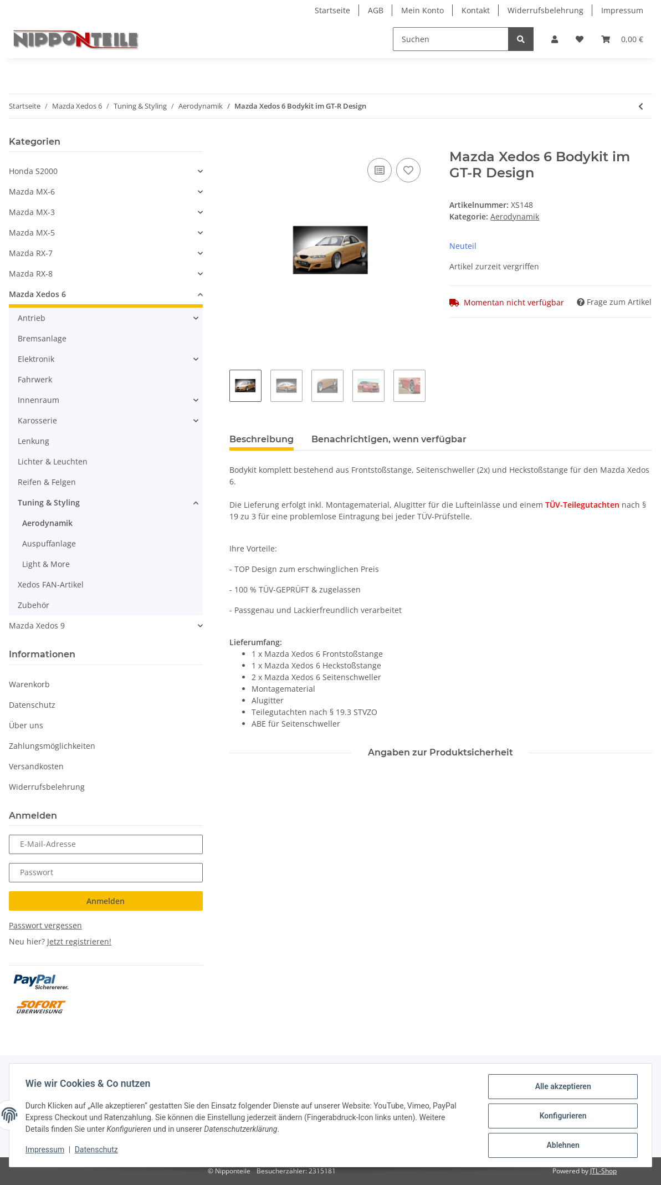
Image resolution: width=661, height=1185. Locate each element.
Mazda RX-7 (31, 253)
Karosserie (37, 420)
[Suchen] (451, 39)
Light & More (46, 564)
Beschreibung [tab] (261, 439)
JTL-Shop (603, 1171)
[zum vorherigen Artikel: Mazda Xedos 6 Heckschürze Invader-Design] (640, 106)
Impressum (622, 10)
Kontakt (476, 10)
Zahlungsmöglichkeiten (52, 745)
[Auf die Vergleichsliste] (379, 170)
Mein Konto (422, 10)
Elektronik (36, 359)
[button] (554, 39)
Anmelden (105, 901)
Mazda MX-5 (32, 232)
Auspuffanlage (49, 543)
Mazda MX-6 (32, 191)
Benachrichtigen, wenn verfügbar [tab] (389, 439)
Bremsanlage (42, 338)
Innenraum (38, 400)
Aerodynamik (514, 216)
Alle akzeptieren (561, 1088)
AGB (375, 10)
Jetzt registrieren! (79, 941)
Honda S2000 (33, 171)
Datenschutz (32, 704)
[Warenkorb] (622, 39)
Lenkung (33, 441)
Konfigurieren (561, 1116)
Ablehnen (561, 1145)
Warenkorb (29, 684)
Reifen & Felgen (47, 482)
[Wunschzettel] (579, 39)
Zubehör (33, 605)
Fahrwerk (35, 379)
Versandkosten (36, 766)
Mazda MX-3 (32, 212)
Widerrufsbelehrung (545, 10)
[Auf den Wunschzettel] (408, 170)
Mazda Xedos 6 (37, 294)
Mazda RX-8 (31, 273)
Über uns (26, 725)
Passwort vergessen (45, 925)
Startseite (332, 10)
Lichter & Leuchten (53, 461)
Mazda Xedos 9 (37, 625)
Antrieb (31, 318)
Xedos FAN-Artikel (51, 584)
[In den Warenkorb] (238, 143)
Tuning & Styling (49, 502)
